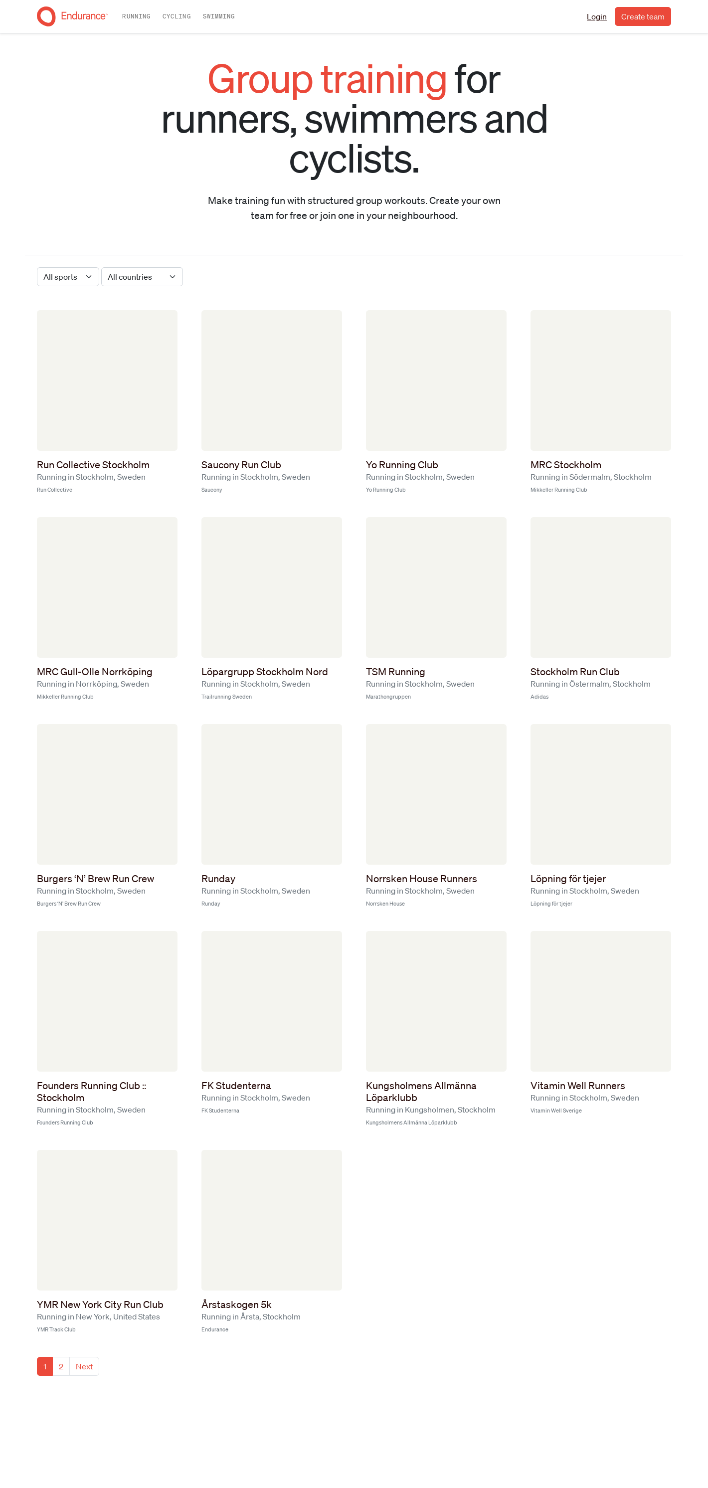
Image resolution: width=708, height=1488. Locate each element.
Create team (643, 16)
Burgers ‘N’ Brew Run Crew (95, 879)
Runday (218, 879)
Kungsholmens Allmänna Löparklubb (421, 1092)
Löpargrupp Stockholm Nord (264, 672)
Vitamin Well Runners (578, 1086)
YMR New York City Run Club (100, 1304)
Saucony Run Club (241, 465)
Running (136, 16)
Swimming (219, 16)
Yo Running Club (402, 465)
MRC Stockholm (566, 465)
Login (597, 16)
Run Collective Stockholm (93, 465)
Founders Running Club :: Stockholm (91, 1092)
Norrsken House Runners (421, 879)
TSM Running (395, 672)
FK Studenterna (236, 1086)
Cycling (177, 16)
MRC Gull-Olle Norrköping (95, 672)
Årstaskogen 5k (236, 1304)
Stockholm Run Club (575, 672)
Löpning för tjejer (568, 879)
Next (84, 1366)
